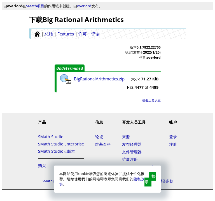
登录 (173, 136)
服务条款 (166, 180)
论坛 (99, 136)
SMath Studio (50, 136)
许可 (82, 34)
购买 (42, 165)
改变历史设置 (151, 100)
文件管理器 (132, 151)
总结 (49, 34)
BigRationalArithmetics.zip (99, 79)
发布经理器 (132, 144)
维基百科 (103, 144)
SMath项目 (35, 5)
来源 (126, 136)
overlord (84, 5)
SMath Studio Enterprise (61, 144)
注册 (173, 144)
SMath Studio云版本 (56, 151)
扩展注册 (130, 159)
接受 (150, 179)
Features (65, 34)
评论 (95, 34)
